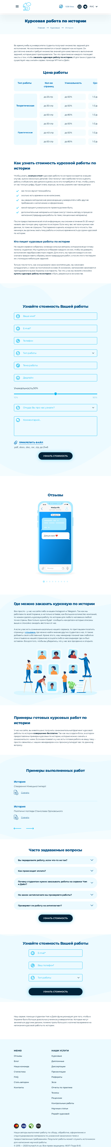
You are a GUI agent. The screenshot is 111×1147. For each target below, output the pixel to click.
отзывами (30, 632)
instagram (85, 7)
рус (92, 6)
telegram (79, 7)
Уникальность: (23, 388)
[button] (44, 582)
